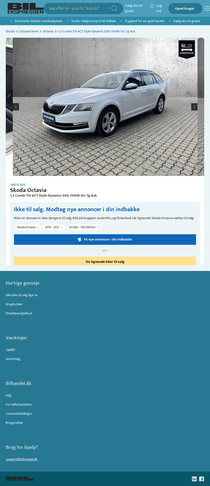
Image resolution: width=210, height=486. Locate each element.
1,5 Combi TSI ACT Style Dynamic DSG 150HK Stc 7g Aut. (97, 31)
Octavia (48, 31)
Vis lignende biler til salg (105, 262)
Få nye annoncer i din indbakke (105, 239)
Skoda (10, 31)
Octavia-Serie (28, 31)
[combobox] (80, 8)
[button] (105, 107)
